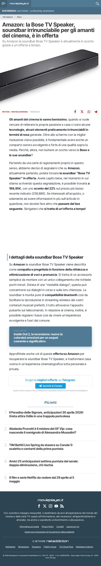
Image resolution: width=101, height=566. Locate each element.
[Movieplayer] (50, 500)
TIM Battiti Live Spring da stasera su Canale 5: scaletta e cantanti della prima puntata (41, 447)
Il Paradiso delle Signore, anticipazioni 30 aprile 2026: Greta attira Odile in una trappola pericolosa (46, 414)
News (19, 17)
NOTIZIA (6, 112)
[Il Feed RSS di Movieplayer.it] (62, 506)
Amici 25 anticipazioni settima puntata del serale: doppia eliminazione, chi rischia (43, 463)
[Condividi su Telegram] (96, 112)
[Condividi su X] (82, 112)
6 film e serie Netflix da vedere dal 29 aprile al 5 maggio (41, 479)
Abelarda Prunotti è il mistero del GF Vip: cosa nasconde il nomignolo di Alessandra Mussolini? (42, 430)
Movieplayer (8, 17)
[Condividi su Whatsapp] (89, 112)
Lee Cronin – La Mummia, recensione (35, 10)
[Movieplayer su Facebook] (39, 506)
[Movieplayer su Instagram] (50, 506)
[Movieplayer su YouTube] (56, 506)
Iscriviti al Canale (50, 385)
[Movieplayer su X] (45, 506)
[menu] (3, 3)
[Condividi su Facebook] (75, 112)
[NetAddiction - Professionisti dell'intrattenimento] (57, 541)
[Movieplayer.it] (19, 3)
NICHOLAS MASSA (20, 112)
